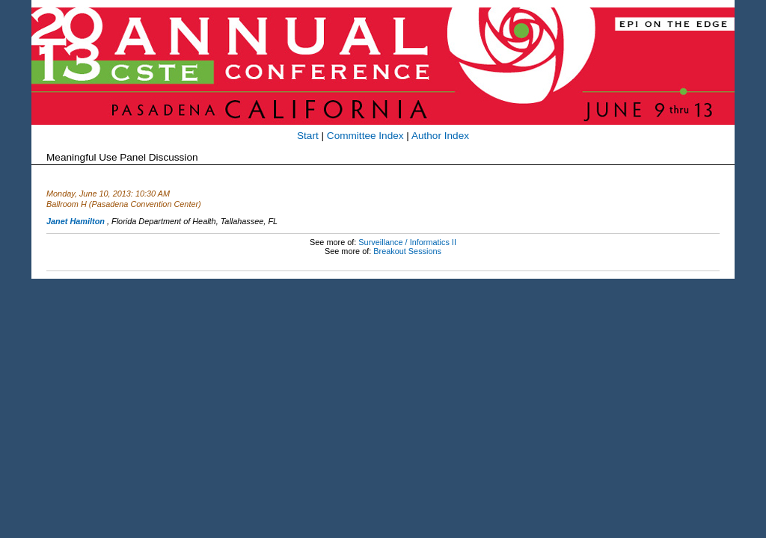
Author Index (440, 135)
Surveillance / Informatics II (407, 242)
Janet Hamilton (75, 221)
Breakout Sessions (407, 251)
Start (308, 135)
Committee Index (365, 135)
